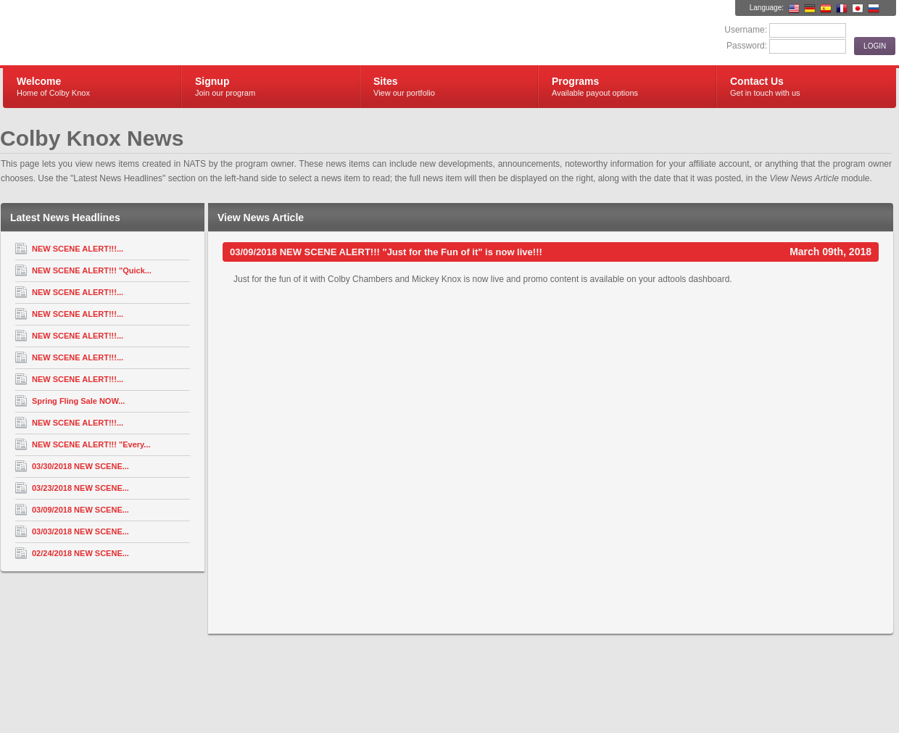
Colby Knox (176, 33)
